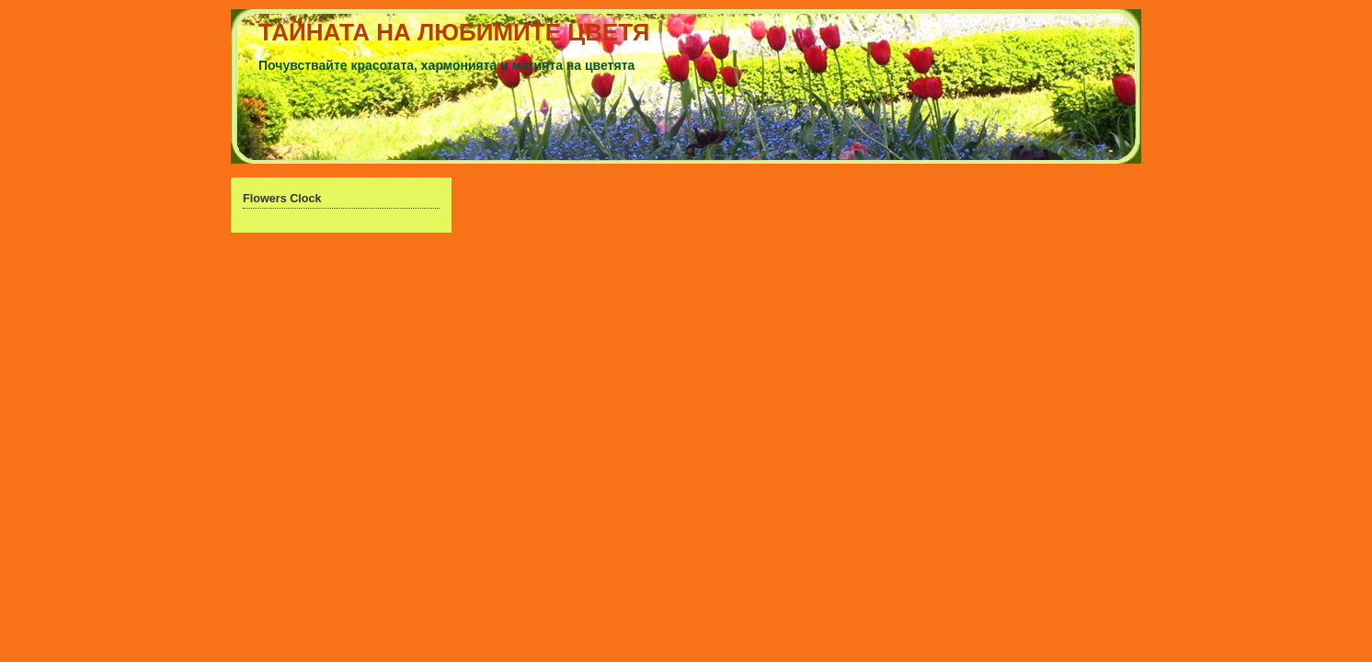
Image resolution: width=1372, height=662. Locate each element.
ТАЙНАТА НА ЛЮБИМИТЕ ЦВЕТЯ (454, 32)
